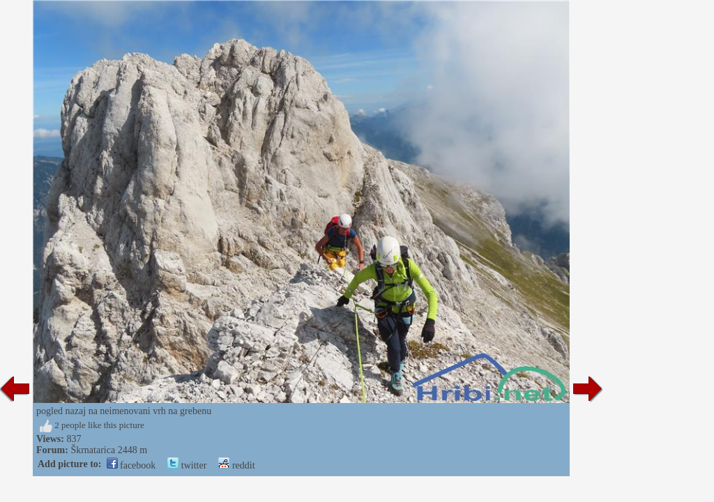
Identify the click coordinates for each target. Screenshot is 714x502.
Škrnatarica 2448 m (108, 450)
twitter (186, 465)
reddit (236, 465)
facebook (131, 465)
